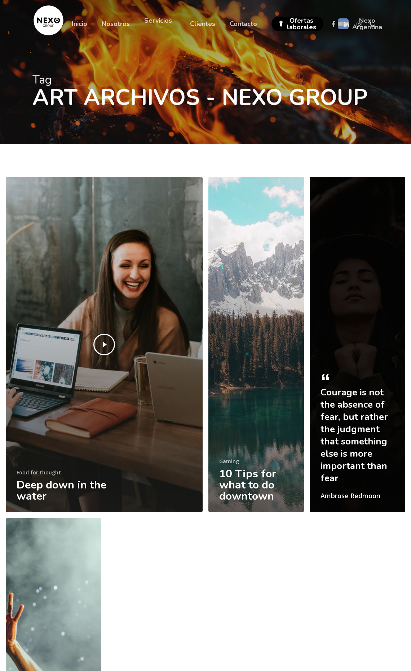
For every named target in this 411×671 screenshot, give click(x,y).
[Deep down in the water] (104, 344)
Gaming (229, 461)
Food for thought (39, 472)
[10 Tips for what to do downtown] (256, 344)
